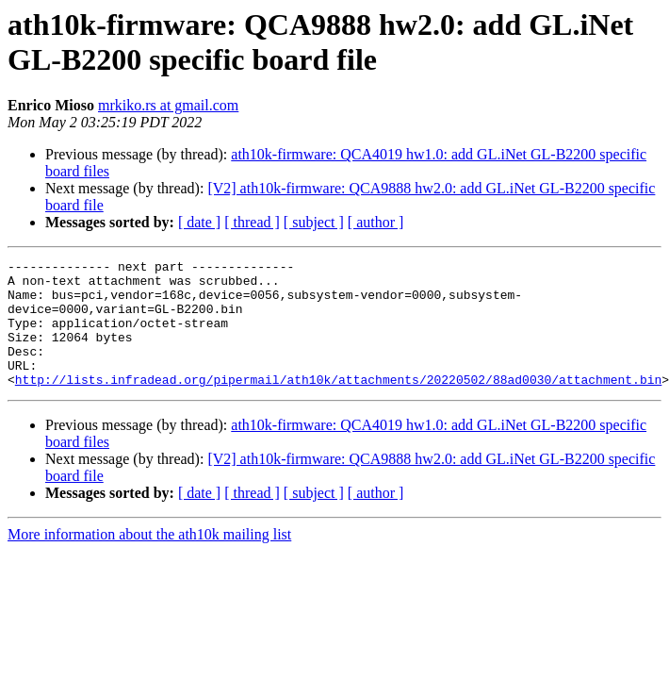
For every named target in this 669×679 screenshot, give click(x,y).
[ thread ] (252, 222)
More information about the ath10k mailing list (149, 560)
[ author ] (376, 222)
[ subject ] (314, 222)
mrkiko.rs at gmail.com (168, 105)
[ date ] (199, 222)
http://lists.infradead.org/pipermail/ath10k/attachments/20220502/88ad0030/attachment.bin (338, 404)
